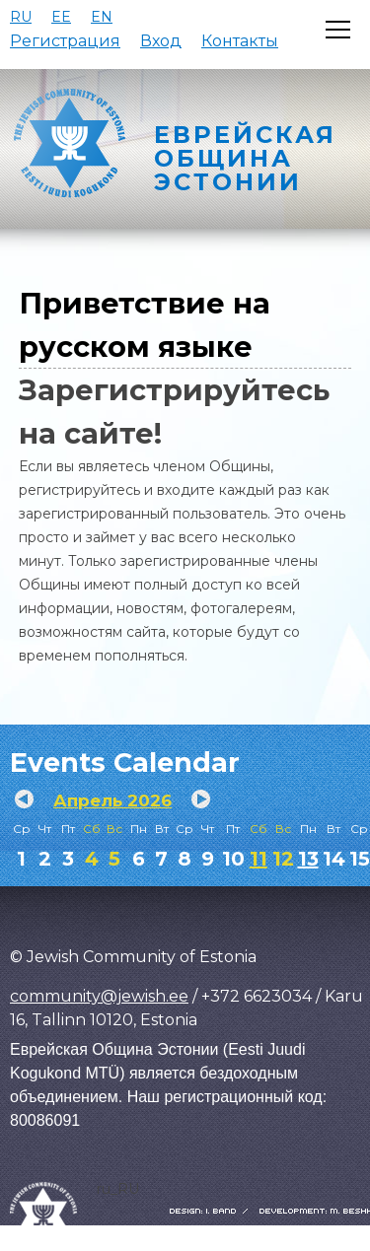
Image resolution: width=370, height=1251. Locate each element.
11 (258, 858)
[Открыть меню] (338, 29)
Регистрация (65, 41)
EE (61, 17)
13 (308, 858)
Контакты (239, 41)
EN (101, 17)
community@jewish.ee (99, 996)
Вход (161, 41)
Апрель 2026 (112, 800)
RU (21, 17)
